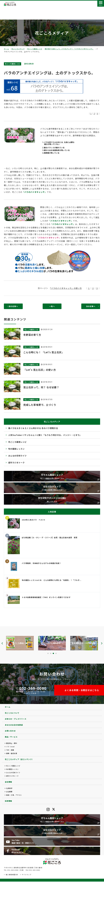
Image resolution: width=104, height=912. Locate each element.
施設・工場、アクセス (14, 795)
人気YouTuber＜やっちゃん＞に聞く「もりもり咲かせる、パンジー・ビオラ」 (45, 435)
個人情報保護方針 (12, 874)
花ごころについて (12, 713)
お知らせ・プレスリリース (15, 719)
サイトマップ (26, 874)
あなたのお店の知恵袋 (14, 725)
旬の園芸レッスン (16, 448)
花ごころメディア (18, 49)
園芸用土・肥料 (11, 743)
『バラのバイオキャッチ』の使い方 (66, 288)
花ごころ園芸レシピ (34, 49)
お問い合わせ (10, 731)
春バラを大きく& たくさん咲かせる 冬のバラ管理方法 (33, 428)
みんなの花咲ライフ (17, 455)
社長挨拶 (9, 788)
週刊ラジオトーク (16, 462)
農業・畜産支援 (11, 753)
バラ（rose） (11, 747)
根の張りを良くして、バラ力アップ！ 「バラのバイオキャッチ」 (69, 49)
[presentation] (2, 643)
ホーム (6, 49)
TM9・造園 (10, 750)
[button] (48, 653)
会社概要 (9, 792)
